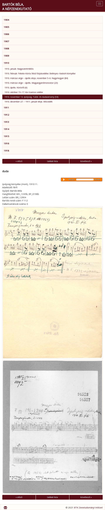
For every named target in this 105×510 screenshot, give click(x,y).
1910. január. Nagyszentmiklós (19, 68)
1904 (6, 19)
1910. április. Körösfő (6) (16, 87)
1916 (6, 143)
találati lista (52, 161)
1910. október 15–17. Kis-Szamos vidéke (24, 92)
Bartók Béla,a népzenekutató (16, 6)
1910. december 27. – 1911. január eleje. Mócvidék (28, 101)
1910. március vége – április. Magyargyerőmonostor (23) (31, 82)
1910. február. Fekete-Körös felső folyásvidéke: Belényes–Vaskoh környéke (40, 73)
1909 (6, 55)
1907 (6, 41)
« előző (19, 161)
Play (64, 179)
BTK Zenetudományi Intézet (88, 507)
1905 (6, 26)
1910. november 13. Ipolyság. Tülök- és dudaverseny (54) (31, 96)
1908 (6, 48)
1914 (6, 129)
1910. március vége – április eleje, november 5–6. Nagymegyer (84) (36, 78)
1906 (6, 34)
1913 (6, 121)
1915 (6, 136)
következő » (86, 161)
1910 (6, 62)
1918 (6, 150)
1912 (6, 114)
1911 (6, 107)
